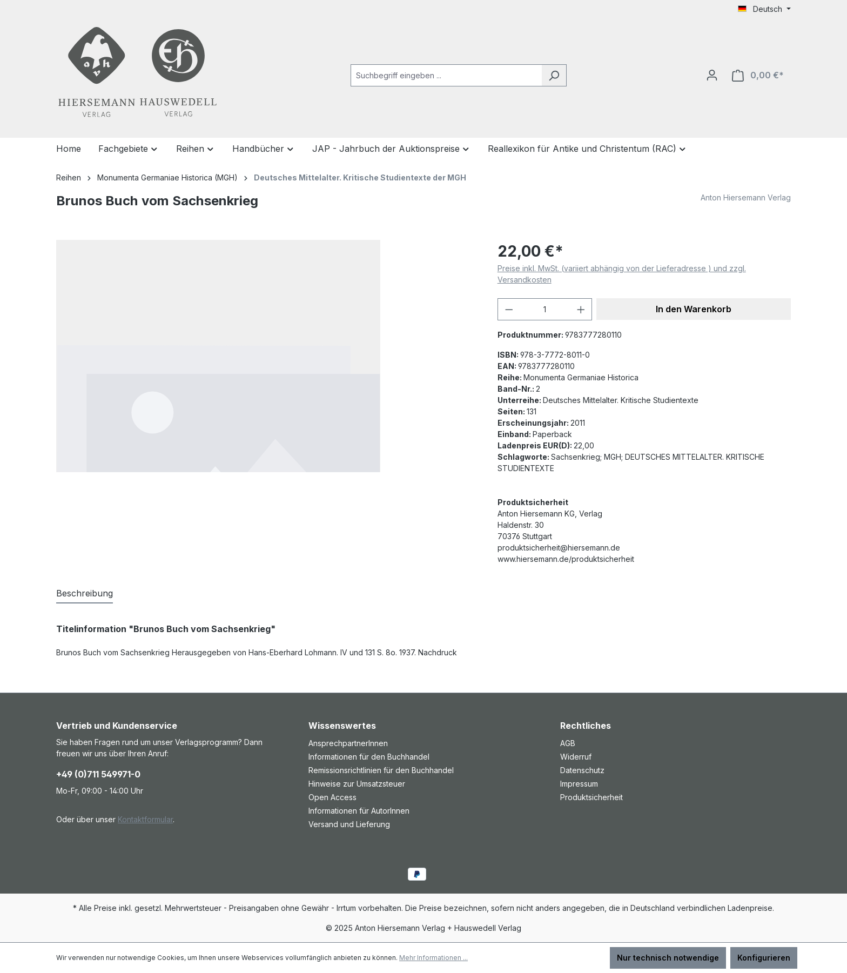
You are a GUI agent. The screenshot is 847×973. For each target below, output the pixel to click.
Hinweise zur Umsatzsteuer (356, 783)
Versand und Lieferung (349, 824)
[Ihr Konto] (712, 75)
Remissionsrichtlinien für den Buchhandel (381, 770)
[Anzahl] (544, 309)
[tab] (84, 593)
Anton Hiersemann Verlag (746, 197)
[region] (266, 356)
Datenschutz (582, 770)
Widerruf (575, 756)
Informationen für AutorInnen (358, 810)
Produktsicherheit (591, 797)
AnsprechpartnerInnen (348, 743)
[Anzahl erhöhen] (581, 309)
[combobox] (446, 75)
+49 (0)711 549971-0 (98, 774)
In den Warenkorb (693, 309)
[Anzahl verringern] (509, 309)
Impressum (579, 783)
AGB (567, 743)
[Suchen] (554, 75)
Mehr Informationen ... (433, 958)
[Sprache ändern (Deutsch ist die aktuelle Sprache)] (764, 9)
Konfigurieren (763, 957)
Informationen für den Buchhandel (368, 756)
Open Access (332, 797)
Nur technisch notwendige (668, 957)
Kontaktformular (145, 819)
